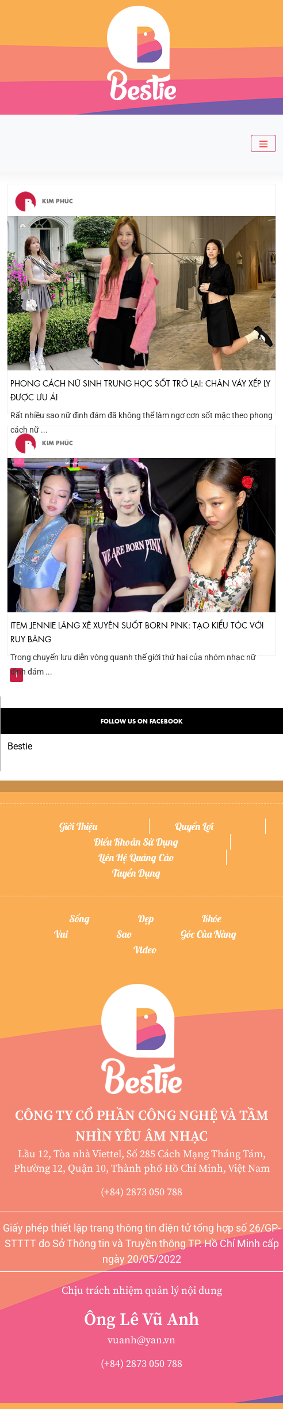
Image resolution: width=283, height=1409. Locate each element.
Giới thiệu (78, 826)
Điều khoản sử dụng (136, 842)
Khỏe (211, 918)
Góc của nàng (208, 934)
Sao (124, 934)
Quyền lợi (194, 826)
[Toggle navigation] (263, 144)
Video (145, 949)
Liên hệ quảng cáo (136, 857)
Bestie (19, 746)
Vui (61, 934)
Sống (79, 918)
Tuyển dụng (136, 873)
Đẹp (146, 918)
